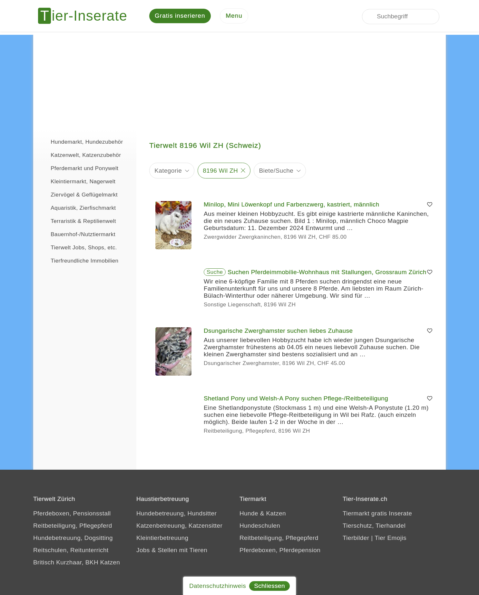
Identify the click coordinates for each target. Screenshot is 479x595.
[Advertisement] (239, 80)
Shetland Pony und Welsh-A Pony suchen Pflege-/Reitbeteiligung (296, 399)
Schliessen (269, 585)
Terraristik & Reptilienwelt (78, 221)
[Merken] (429, 205)
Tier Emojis (390, 538)
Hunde (249, 514)
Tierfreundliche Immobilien (79, 260)
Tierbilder (356, 538)
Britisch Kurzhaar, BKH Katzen (76, 563)
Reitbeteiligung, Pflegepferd (72, 526)
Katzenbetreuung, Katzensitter (179, 526)
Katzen (276, 514)
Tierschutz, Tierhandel (374, 526)
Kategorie (168, 171)
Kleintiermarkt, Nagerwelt (77, 181)
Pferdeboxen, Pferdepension (280, 550)
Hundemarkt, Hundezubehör (81, 142)
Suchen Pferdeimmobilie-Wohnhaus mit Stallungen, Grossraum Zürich (327, 272)
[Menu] (234, 16)
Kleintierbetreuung (162, 538)
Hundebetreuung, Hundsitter (176, 514)
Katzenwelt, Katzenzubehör (80, 155)
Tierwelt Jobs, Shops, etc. (78, 247)
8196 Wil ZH (220, 171)
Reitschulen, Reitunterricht (71, 550)
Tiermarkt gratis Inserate (377, 514)
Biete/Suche (276, 171)
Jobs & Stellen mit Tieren (171, 550)
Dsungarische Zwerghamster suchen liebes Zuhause (278, 331)
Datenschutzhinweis (217, 585)
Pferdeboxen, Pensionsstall (72, 514)
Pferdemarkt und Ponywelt (79, 168)
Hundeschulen (260, 526)
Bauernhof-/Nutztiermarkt (77, 234)
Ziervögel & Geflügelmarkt (79, 194)
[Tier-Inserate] (86, 16)
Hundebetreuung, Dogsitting (73, 538)
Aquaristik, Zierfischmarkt (78, 208)
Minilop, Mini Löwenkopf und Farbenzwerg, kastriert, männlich (291, 205)
